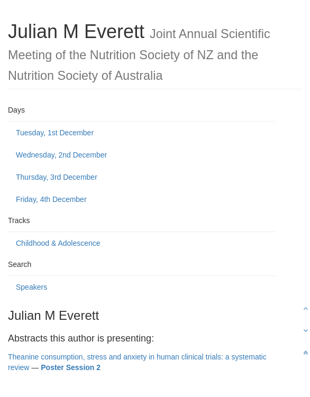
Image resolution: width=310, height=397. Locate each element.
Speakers (31, 287)
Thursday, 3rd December (56, 177)
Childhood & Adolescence (58, 243)
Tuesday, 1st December (55, 132)
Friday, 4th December (51, 199)
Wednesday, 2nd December (61, 155)
